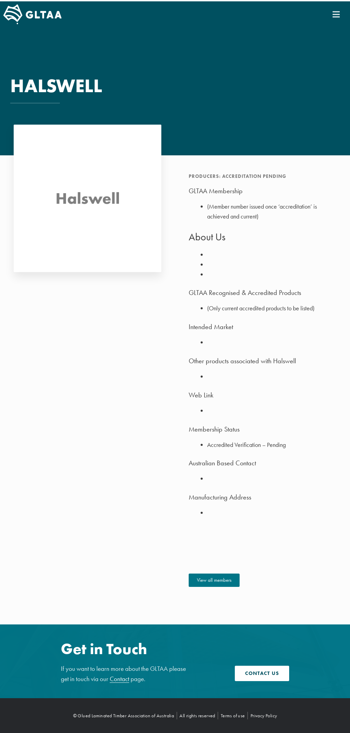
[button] (336, 14)
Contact (119, 679)
